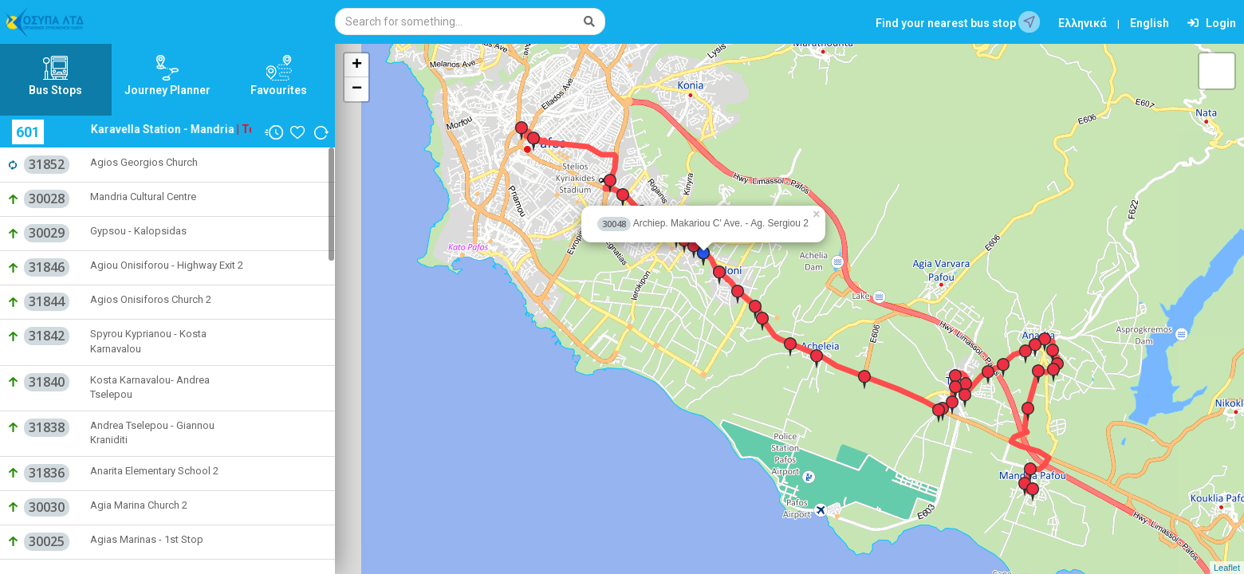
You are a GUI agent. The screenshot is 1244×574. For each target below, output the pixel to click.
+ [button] (357, 65)
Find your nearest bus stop (958, 22)
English (1149, 23)
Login (1211, 23)
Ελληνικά (1082, 23)
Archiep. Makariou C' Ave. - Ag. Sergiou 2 (703, 223)
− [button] (357, 89)
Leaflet (1227, 567)
